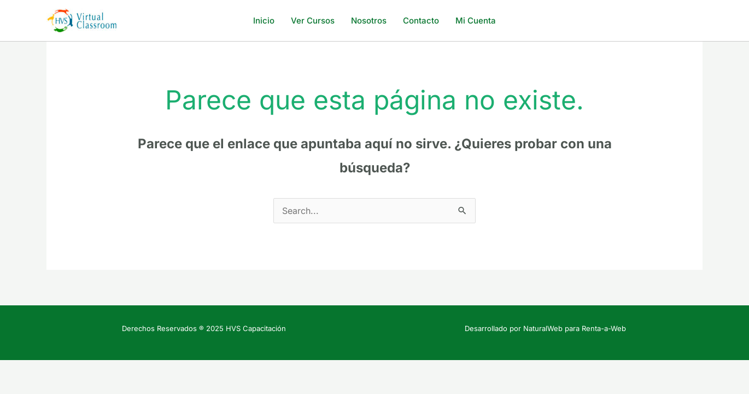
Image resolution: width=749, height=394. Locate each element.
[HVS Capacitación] (82, 19)
